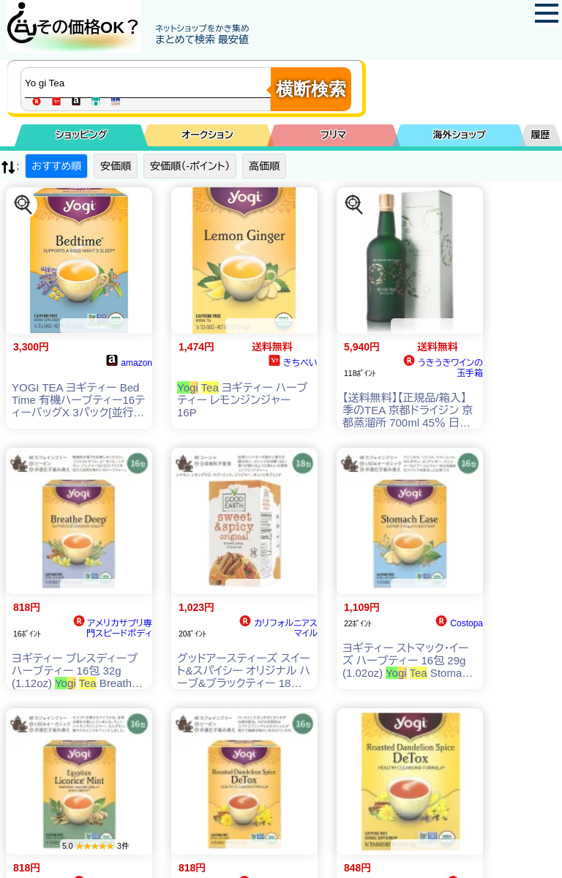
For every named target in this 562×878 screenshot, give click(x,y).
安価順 (115, 166)
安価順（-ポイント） (190, 166)
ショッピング (82, 135)
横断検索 (311, 89)
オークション (207, 135)
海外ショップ (459, 135)
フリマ (333, 135)
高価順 (264, 166)
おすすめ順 (56, 166)
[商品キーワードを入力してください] (149, 82)
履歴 (540, 135)
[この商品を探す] (23, 205)
